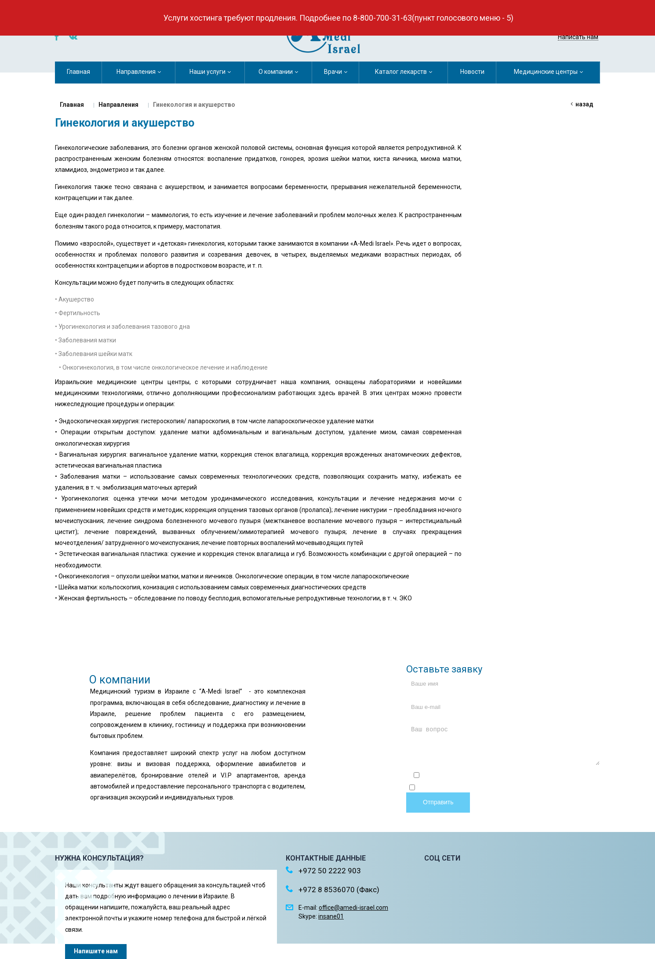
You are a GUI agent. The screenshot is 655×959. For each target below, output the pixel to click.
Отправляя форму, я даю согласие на (506, 788)
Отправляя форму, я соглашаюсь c (506, 776)
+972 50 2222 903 (563, 25)
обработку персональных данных (555, 788)
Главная (72, 104)
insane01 (331, 916)
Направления (118, 104)
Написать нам (578, 37)
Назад (584, 104)
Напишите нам (96, 951)
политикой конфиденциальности (550, 776)
